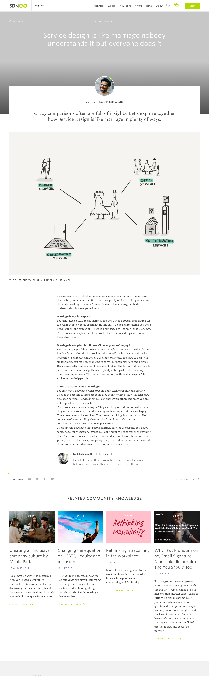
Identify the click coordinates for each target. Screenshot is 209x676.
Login (192, 5)
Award (138, 5)
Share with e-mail (52, 479)
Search (168, 6)
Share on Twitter (37, 479)
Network (99, 5)
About (159, 5)
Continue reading (21, 604)
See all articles (186, 479)
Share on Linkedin (29, 479)
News (149, 5)
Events (111, 5)
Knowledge (124, 5)
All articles (20, 21)
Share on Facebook (44, 479)
